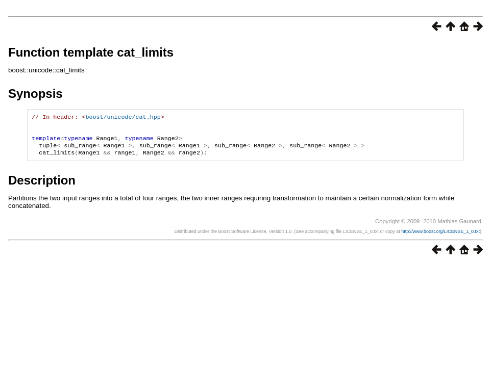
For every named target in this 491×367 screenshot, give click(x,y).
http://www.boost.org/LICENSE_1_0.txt (440, 237)
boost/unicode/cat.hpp (122, 118)
